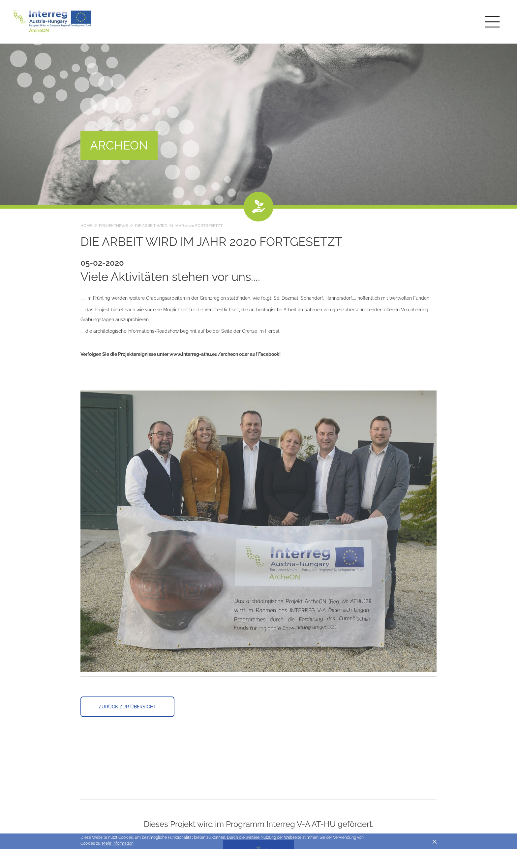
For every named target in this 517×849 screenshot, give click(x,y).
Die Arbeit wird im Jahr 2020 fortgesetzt (179, 225)
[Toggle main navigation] (492, 21)
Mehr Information (118, 843)
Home (86, 225)
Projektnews (113, 225)
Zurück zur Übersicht (127, 706)
